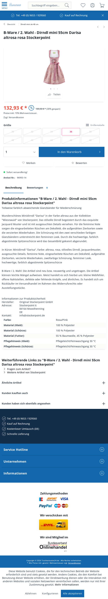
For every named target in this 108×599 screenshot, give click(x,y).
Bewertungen (38, 188)
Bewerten (79, 163)
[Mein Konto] (92, 5)
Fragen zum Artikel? (16, 369)
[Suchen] (66, 5)
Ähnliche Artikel (11, 382)
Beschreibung (13, 187)
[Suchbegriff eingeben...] (49, 5)
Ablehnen (31, 593)
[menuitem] (4, 5)
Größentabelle (95, 125)
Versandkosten (16, 117)
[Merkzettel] (83, 5)
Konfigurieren (50, 593)
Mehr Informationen (67, 584)
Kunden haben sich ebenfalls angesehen (26, 403)
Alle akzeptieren (72, 593)
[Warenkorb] (102, 5)
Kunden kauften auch (15, 393)
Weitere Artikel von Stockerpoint (23, 372)
